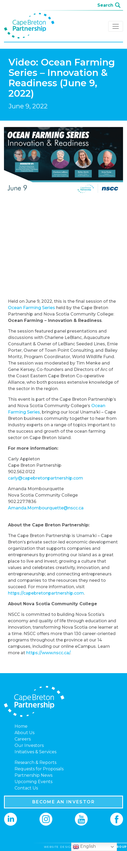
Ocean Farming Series (31, 307)
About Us (24, 732)
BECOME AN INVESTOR (63, 801)
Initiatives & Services (35, 751)
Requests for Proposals (39, 768)
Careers (23, 739)
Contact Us (26, 788)
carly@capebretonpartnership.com (45, 478)
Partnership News (33, 775)
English (84, 847)
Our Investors (29, 745)
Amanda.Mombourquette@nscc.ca (46, 507)
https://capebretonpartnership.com (46, 593)
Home (21, 726)
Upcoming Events (33, 781)
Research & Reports (35, 762)
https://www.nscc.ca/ (48, 652)
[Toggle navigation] (115, 26)
